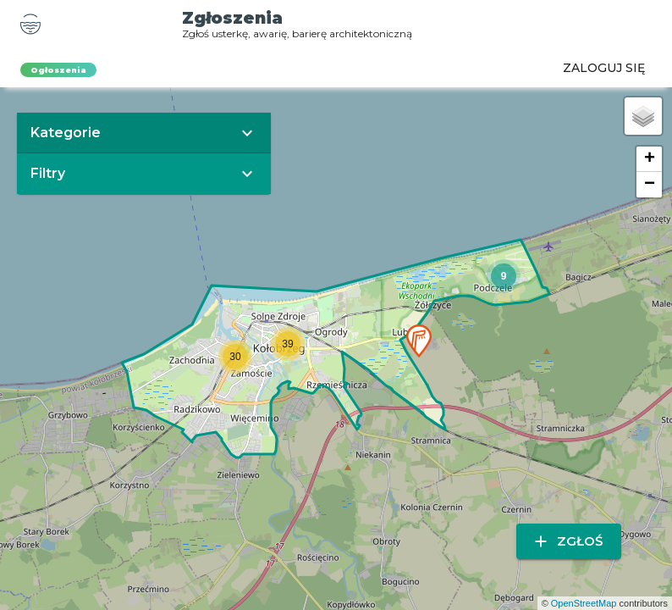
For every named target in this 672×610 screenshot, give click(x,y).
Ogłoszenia (58, 70)
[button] (419, 341)
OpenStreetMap (584, 603)
